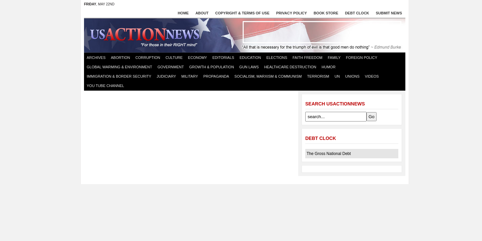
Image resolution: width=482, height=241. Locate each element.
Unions (352, 76)
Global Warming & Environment (119, 67)
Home (183, 13)
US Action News (147, 35)
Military (189, 76)
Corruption (148, 58)
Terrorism (318, 76)
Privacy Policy (291, 13)
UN (337, 76)
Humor (329, 67)
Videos (372, 76)
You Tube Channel (105, 86)
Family (334, 58)
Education (250, 58)
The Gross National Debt (329, 153)
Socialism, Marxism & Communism (268, 76)
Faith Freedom (307, 58)
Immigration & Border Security (119, 76)
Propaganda (216, 76)
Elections (276, 58)
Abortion (120, 58)
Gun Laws (249, 67)
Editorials (223, 58)
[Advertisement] (322, 32)
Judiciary (166, 76)
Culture (173, 58)
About (202, 13)
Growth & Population (211, 67)
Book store (326, 13)
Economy (197, 58)
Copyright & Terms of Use (242, 13)
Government (170, 67)
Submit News (389, 13)
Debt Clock (357, 13)
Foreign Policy (362, 58)
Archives (96, 58)
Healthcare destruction (290, 67)
